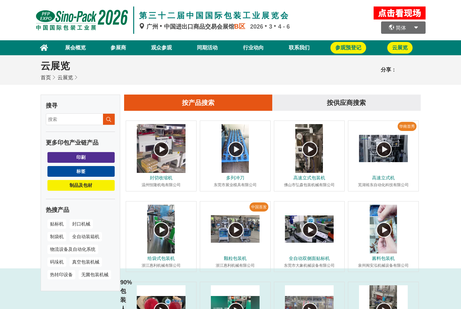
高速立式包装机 (309, 177)
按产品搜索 (198, 102)
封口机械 (81, 223)
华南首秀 (407, 126)
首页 (46, 77)
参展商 (118, 47)
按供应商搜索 (346, 102)
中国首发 (259, 207)
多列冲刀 (235, 177)
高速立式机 (383, 177)
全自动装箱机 (85, 236)
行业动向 (253, 47)
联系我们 (299, 47)
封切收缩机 (161, 177)
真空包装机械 (85, 261)
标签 (80, 171)
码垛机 (57, 261)
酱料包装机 (383, 258)
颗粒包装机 (235, 258)
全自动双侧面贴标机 (309, 258)
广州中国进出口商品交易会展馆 (194, 26)
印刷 (80, 157)
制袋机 (57, 236)
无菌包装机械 (95, 274)
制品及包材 (81, 185)
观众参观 (161, 47)
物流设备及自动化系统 (73, 249)
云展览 (65, 77)
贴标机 (57, 223)
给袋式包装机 (161, 258)
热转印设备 (61, 274)
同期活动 (207, 47)
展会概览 (75, 47)
